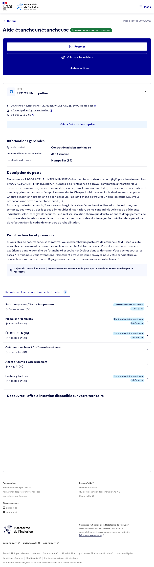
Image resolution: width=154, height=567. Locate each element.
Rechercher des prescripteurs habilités (21, 491)
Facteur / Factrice (16, 376)
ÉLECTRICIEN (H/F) (18, 333)
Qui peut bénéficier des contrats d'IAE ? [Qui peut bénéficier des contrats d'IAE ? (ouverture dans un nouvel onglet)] (98, 491)
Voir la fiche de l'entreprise (77, 124)
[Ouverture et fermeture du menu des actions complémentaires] (77, 68)
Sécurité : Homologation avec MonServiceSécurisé (86, 553)
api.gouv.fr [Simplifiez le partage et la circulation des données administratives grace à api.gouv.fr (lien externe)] (49, 543)
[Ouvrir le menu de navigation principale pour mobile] (143, 6)
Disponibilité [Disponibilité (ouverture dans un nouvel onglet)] (85, 496)
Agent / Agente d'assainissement (26, 362)
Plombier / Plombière (19, 319)
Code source (49, 553)
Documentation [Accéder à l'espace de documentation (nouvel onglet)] (87, 487)
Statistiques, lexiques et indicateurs (61, 558)
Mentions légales (125, 553)
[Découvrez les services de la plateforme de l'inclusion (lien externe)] (19, 529)
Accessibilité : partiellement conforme (21, 553)
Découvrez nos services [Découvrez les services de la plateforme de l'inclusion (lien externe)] (90, 535)
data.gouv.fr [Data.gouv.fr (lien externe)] (30, 543)
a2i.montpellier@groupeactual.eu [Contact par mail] (30, 110)
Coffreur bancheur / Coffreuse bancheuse (32, 347)
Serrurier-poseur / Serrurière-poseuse (29, 304)
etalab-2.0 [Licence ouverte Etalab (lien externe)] (74, 562)
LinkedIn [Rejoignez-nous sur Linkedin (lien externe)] (8, 507)
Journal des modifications (15, 496)
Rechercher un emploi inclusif (17, 487)
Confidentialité (33, 558)
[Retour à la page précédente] (11, 21)
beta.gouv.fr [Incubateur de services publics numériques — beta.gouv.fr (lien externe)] (10, 543)
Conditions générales (13, 558)
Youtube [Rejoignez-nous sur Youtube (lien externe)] (8, 512)
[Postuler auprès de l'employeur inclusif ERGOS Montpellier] (77, 46)
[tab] (36, 292)
